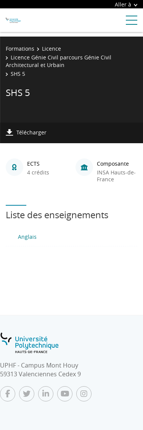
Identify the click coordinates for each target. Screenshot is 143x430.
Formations (20, 48)
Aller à (126, 4)
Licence (51, 48)
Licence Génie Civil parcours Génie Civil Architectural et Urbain (58, 61)
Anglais (27, 236)
